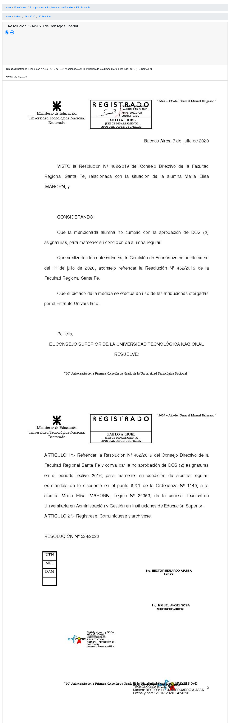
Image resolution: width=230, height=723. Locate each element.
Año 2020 (30, 16)
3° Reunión (45, 16)
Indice (17, 16)
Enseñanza (20, 7)
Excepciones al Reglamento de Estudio (51, 7)
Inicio (8, 7)
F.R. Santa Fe (83, 7)
